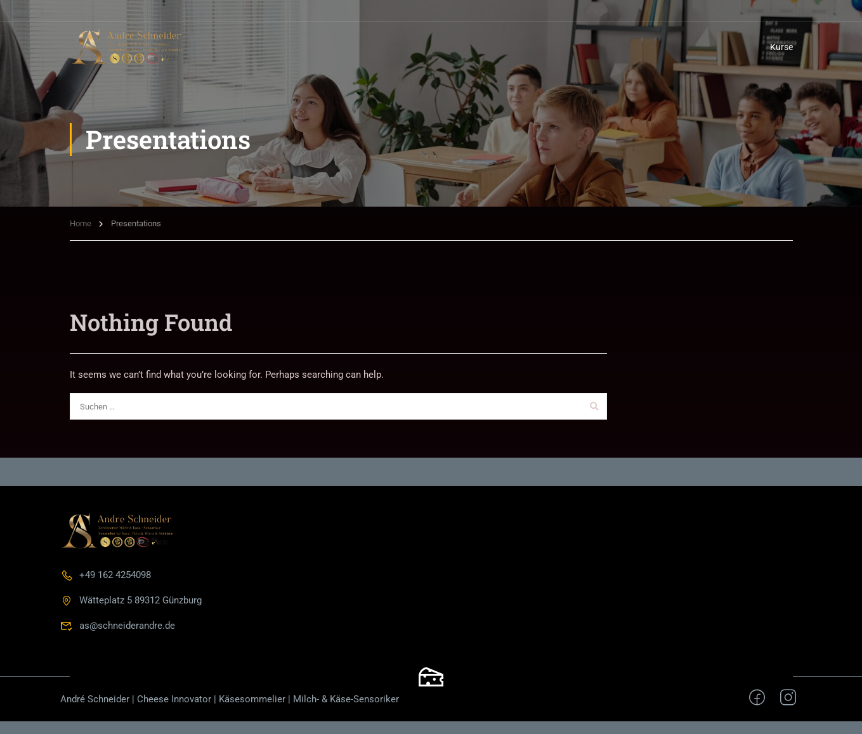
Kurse (781, 47)
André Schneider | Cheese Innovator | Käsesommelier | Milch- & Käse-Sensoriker (229, 699)
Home (80, 223)
